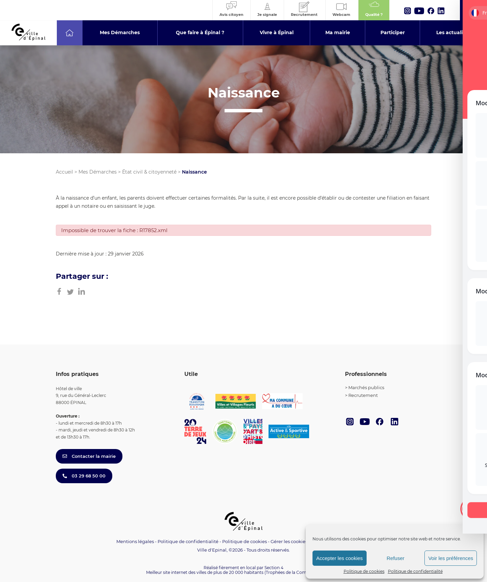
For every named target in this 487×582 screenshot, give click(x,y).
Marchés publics (366, 387)
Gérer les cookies (289, 541)
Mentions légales (135, 541)
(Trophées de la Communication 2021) (302, 572)
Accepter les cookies (339, 558)
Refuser (395, 558)
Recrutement (363, 395)
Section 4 (273, 567)
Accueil (64, 172)
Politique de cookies (364, 571)
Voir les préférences (450, 558)
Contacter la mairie (89, 456)
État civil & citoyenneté (149, 172)
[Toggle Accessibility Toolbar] (471, 508)
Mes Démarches (97, 172)
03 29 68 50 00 (84, 475)
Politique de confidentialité (415, 571)
